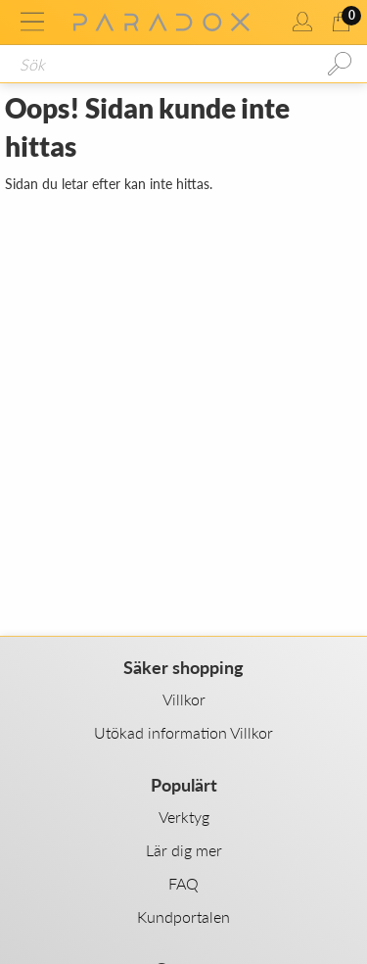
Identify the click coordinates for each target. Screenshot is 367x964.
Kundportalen (183, 916)
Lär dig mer (184, 850)
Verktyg (184, 816)
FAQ (183, 883)
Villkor (184, 699)
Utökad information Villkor (183, 732)
